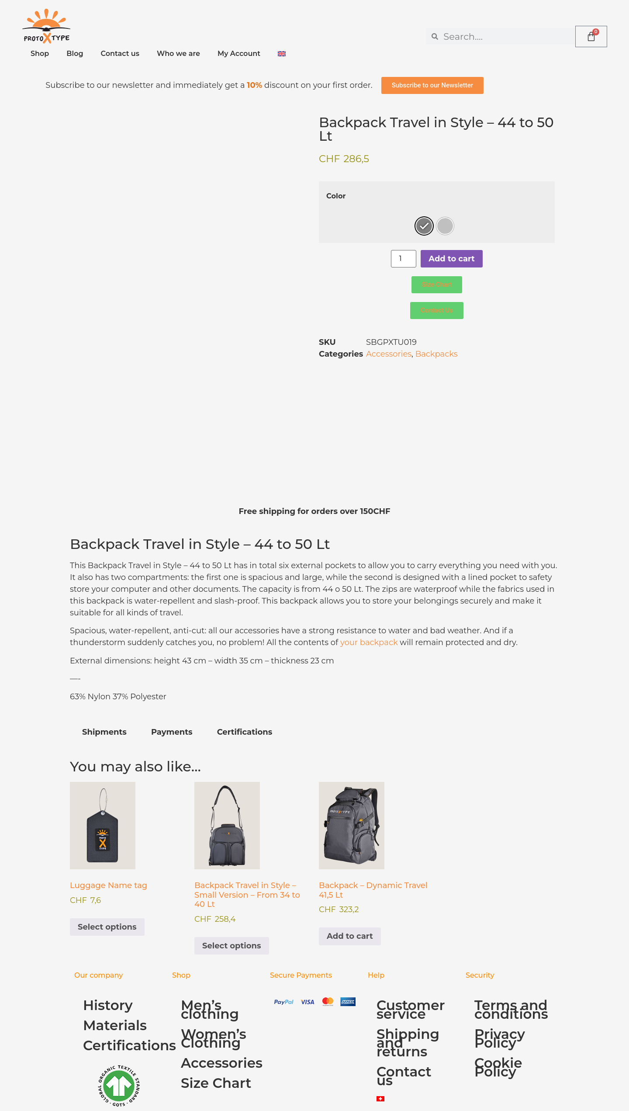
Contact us (120, 53)
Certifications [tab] (245, 642)
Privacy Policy (499, 949)
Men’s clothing (210, 920)
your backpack (369, 553)
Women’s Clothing (213, 949)
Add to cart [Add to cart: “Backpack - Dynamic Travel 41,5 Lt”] (350, 846)
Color (336, 195)
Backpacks (436, 354)
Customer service (411, 920)
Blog (74, 53)
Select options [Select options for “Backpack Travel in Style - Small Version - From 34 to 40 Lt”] (231, 856)
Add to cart (452, 259)
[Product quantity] (403, 258)
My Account (239, 53)
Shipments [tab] (104, 642)
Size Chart (216, 993)
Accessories (388, 354)
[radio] (424, 226)
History (108, 915)
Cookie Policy (498, 977)
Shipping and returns (408, 953)
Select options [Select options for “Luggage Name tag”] (107, 837)
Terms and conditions (511, 920)
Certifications (123, 956)
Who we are (178, 53)
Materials (115, 935)
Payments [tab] (172, 642)
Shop (40, 53)
